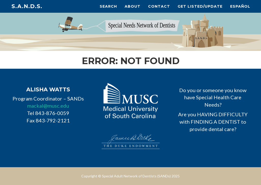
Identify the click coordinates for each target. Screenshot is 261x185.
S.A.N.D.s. (26, 6)
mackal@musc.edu (48, 106)
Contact (159, 6)
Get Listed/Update (200, 6)
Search (108, 6)
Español (240, 6)
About (132, 6)
